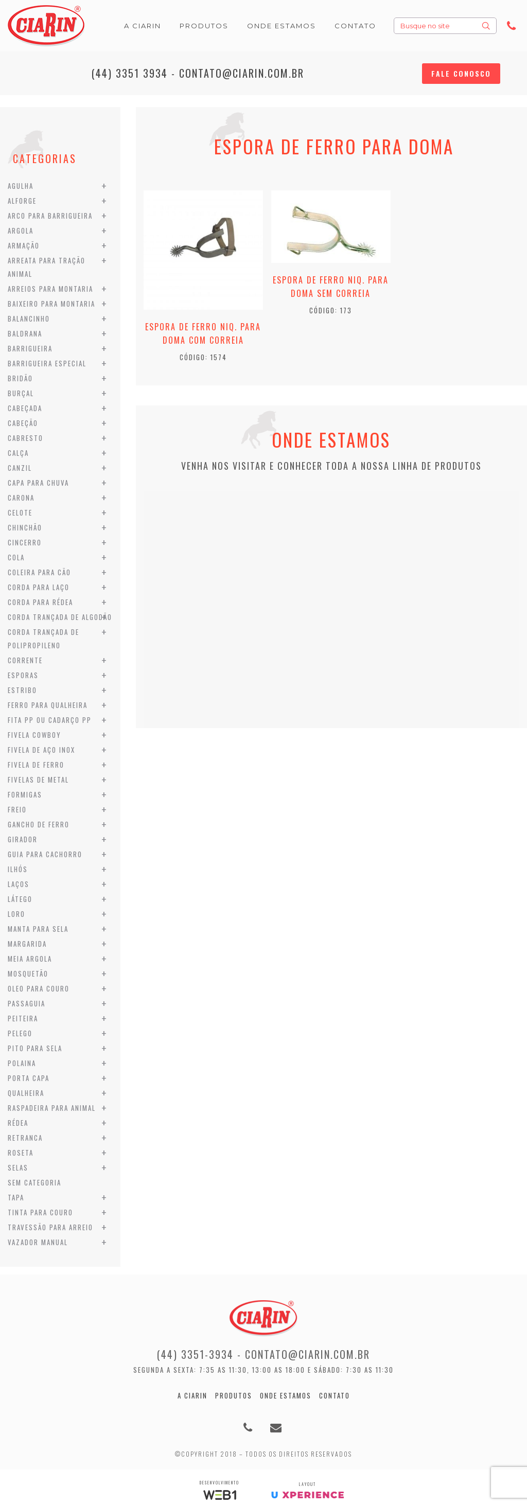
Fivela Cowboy (34, 735)
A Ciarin (192, 1395)
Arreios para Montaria (50, 289)
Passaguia (26, 1003)
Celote (20, 512)
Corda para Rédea (40, 602)
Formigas (25, 794)
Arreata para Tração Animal (46, 267)
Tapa (16, 1197)
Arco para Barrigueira (50, 215)
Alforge (22, 201)
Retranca (25, 1137)
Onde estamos (285, 1395)
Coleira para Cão (39, 572)
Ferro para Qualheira (47, 705)
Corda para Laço (38, 587)
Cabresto (25, 438)
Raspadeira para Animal (52, 1108)
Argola (20, 230)
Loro (16, 914)
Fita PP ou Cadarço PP (50, 720)
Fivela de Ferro (36, 764)
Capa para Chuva (38, 482)
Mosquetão (28, 973)
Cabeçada (25, 408)
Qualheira (26, 1093)
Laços (18, 884)
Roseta (20, 1152)
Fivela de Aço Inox (41, 750)
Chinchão (25, 527)
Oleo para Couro (38, 988)
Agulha (20, 186)
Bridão (20, 378)
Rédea (18, 1123)
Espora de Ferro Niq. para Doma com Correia (203, 333)
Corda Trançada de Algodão (60, 617)
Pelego (20, 1033)
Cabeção (23, 423)
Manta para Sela (38, 929)
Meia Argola (30, 958)
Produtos (233, 1395)
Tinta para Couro (40, 1212)
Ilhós (18, 869)
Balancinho (29, 318)
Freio (17, 809)
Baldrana (25, 333)
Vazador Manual (38, 1242)
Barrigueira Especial (47, 363)
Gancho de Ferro (38, 824)
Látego (20, 899)
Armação (24, 245)
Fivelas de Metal (38, 779)
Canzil (20, 468)
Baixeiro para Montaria (51, 303)
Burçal (21, 393)
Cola (16, 557)
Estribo (22, 690)
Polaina (22, 1063)
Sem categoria (34, 1182)
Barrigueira (30, 348)
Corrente (25, 660)
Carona (21, 497)
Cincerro (25, 542)
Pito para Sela (35, 1048)
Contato (334, 1395)
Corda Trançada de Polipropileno (43, 638)
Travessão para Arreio (50, 1227)
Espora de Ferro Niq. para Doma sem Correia (331, 286)
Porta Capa (28, 1078)
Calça (18, 453)
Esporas (23, 675)
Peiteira (23, 1018)
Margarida (27, 944)
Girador (23, 839)
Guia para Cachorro (45, 854)
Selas (18, 1167)
